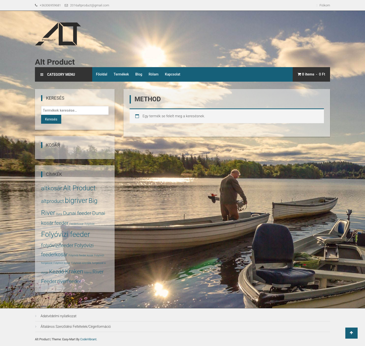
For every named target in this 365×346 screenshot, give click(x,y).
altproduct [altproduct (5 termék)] (52, 201)
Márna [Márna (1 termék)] (87, 272)
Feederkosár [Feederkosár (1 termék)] (76, 224)
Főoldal (101, 74)
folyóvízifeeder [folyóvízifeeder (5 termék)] (57, 245)
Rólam (153, 74)
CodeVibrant (88, 339)
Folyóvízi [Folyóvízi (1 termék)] (89, 224)
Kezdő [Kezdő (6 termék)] (56, 271)
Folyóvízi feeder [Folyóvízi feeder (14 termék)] (65, 234)
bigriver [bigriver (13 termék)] (76, 200)
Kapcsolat (172, 74)
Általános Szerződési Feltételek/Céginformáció (76, 327)
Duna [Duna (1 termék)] (59, 214)
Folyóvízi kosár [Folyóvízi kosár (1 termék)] (61, 263)
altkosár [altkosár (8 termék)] (51, 188)
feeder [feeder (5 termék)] (61, 223)
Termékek (121, 74)
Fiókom (324, 5)
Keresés (51, 119)
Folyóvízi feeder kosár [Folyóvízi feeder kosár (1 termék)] (81, 255)
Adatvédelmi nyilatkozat (58, 316)
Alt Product (55, 62)
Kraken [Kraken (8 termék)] (74, 271)
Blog (138, 74)
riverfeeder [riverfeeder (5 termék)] (69, 281)
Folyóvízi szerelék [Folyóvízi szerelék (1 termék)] (81, 263)
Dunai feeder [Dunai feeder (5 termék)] (77, 213)
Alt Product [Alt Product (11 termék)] (79, 188)
